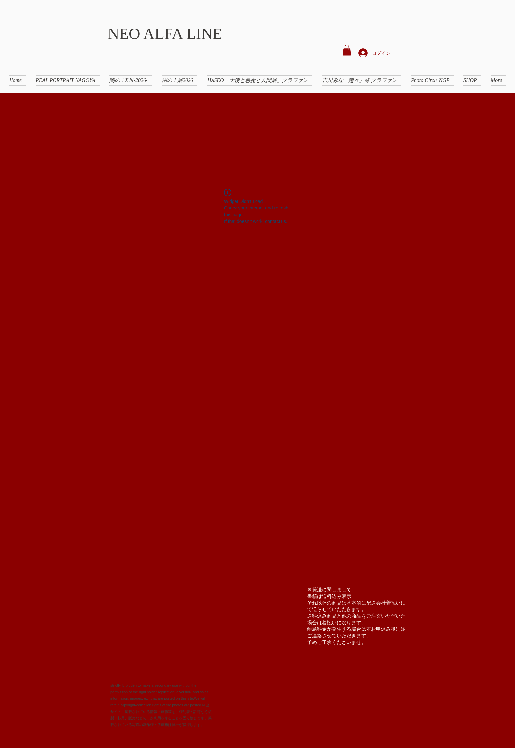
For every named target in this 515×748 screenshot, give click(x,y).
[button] (346, 50)
